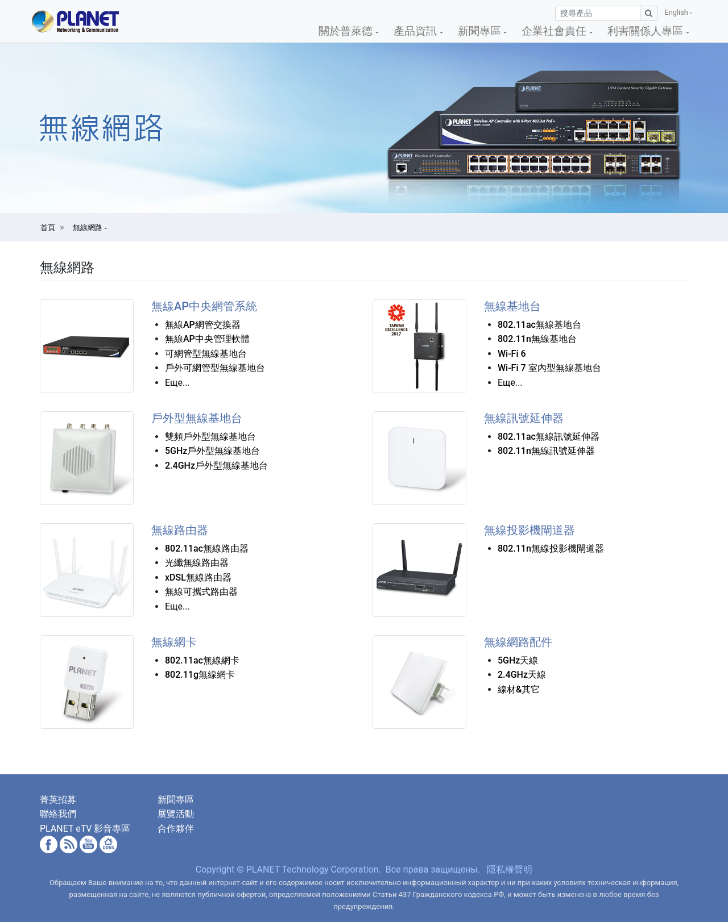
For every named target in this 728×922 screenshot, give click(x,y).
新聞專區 (176, 799)
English (677, 12)
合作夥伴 (176, 828)
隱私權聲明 (509, 869)
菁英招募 (58, 799)
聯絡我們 (58, 813)
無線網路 (88, 227)
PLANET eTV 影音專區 (85, 828)
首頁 (47, 227)
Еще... (177, 382)
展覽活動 (176, 813)
